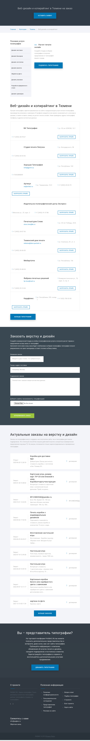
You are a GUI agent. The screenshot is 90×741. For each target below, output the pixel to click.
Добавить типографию (45, 668)
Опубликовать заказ (22, 416)
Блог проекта (69, 704)
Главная (13, 29)
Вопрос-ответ (69, 693)
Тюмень (32, 29)
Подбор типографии (71, 697)
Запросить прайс (66, 137)
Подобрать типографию (48, 65)
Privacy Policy (50, 737)
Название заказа (16, 354)
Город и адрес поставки (18, 365)
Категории (22, 29)
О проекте (68, 701)
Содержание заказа (17, 376)
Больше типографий (23, 317)
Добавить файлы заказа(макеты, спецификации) (27, 399)
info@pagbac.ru (15, 722)
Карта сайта (69, 708)
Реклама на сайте (49, 712)
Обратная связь (15, 725)
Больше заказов (45, 614)
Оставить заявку (45, 16)
